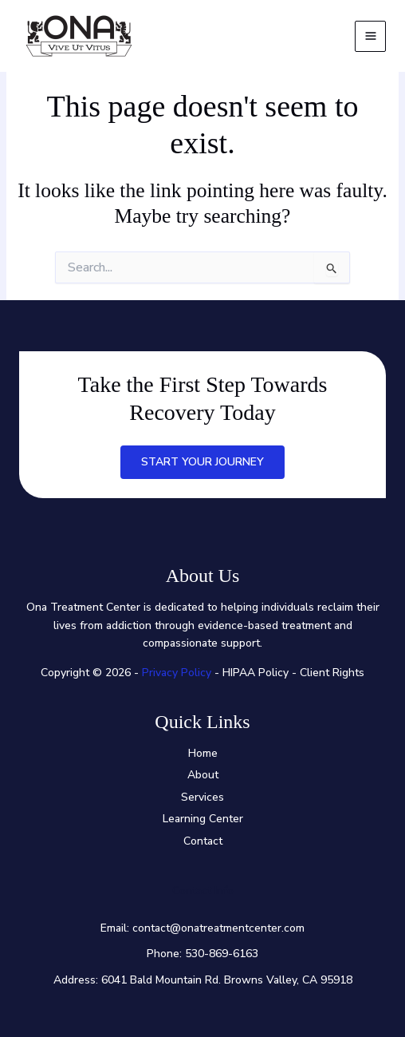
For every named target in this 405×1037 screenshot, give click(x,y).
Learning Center (203, 818)
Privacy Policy (176, 672)
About (202, 774)
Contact (202, 841)
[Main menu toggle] (370, 36)
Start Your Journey (202, 461)
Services (202, 797)
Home (203, 753)
